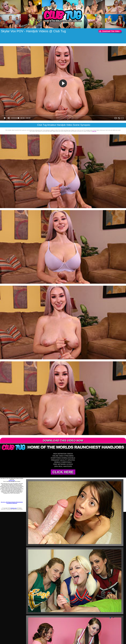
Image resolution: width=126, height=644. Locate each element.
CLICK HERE (63, 472)
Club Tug (94, 131)
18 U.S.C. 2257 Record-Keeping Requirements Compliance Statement (12, 502)
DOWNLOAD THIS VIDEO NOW (63, 440)
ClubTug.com (12, 480)
